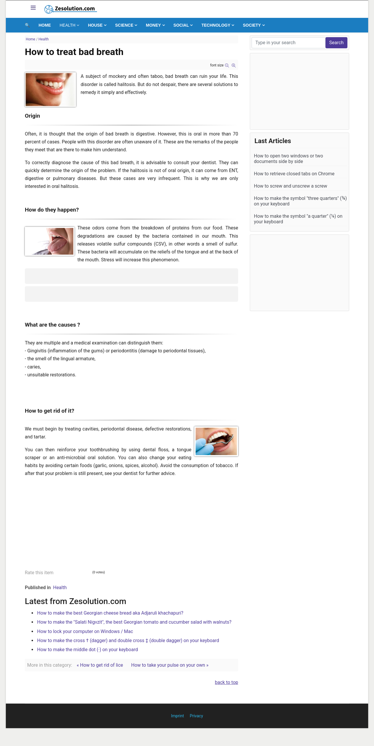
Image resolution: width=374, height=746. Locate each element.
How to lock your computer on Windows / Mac (85, 631)
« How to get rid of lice (100, 665)
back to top (226, 682)
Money (153, 25)
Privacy (196, 716)
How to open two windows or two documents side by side (288, 158)
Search (336, 42)
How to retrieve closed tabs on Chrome (294, 173)
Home (45, 25)
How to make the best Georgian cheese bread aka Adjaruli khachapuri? (110, 613)
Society (252, 25)
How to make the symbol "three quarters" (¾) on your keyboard (300, 201)
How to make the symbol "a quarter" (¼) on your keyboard (298, 218)
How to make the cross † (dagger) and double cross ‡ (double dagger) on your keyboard (128, 640)
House (95, 25)
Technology (215, 25)
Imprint (177, 716)
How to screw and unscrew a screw (290, 186)
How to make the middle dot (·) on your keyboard (87, 649)
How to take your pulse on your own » (169, 665)
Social (181, 25)
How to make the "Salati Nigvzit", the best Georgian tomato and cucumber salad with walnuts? (134, 622)
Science (124, 25)
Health (67, 25)
